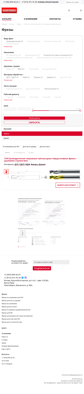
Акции (4, 343)
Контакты (5, 354)
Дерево (42, 164)
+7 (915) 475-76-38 (12, 278)
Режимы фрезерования (10, 346)
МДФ (27, 164)
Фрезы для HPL (7, 313)
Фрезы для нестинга (9, 307)
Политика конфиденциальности (72, 375)
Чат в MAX (5, 361)
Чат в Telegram (7, 364)
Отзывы (5, 340)
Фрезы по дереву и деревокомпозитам (16, 310)
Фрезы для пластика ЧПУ (11, 319)
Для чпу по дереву (29, 146)
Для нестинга (45, 146)
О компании (6, 333)
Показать (34, 118)
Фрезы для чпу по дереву (11, 300)
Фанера (34, 164)
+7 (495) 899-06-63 (10, 2)
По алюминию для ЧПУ (11, 146)
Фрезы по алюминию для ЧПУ (12, 297)
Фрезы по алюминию (9, 304)
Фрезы (4, 294)
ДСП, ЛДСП (19, 164)
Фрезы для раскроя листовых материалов (17, 316)
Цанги (4, 328)
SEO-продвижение (50, 383)
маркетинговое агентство (65, 383)
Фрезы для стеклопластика (12, 322)
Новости (5, 337)
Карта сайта (6, 349)
